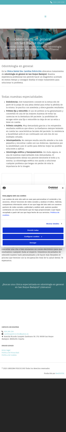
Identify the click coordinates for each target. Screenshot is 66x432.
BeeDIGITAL (60, 373)
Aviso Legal (6, 350)
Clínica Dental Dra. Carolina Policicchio (24, 71)
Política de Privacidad (10, 353)
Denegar (33, 243)
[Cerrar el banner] (62, 188)
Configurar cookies (33, 236)
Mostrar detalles (52, 224)
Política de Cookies (9, 355)
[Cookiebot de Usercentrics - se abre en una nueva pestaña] (48, 188)
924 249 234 (58, 2)
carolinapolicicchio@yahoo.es (16, 334)
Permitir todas (33, 230)
